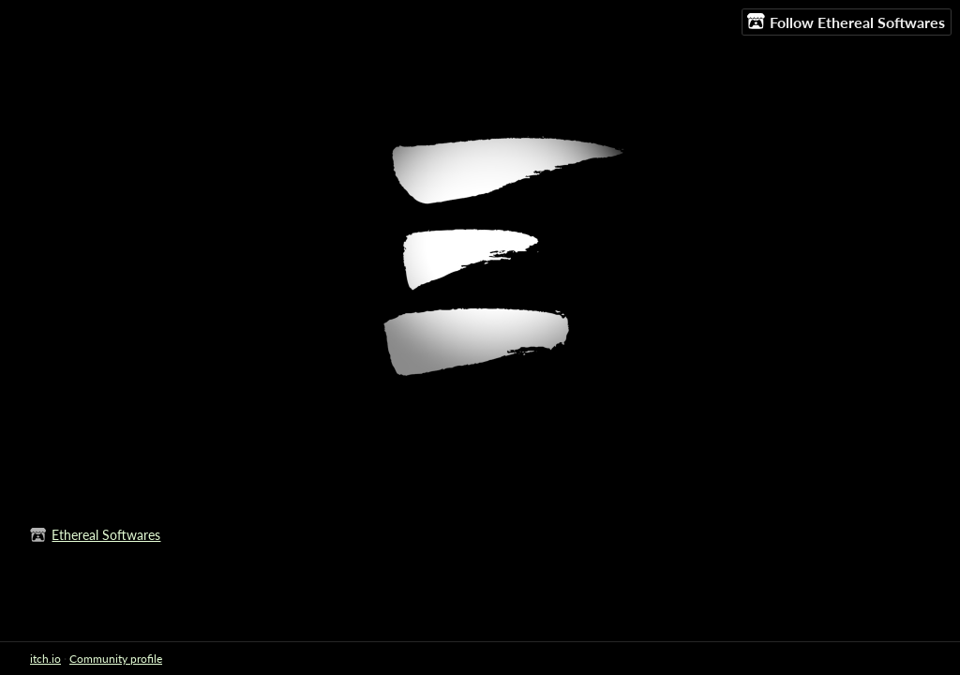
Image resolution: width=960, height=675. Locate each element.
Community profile (115, 659)
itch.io (45, 659)
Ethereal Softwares (106, 535)
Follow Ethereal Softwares (846, 21)
